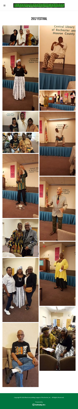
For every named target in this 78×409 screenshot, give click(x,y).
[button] (7, 5)
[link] (39, 5)
